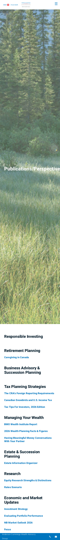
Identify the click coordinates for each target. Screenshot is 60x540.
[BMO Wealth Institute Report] (20, 424)
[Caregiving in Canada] (16, 357)
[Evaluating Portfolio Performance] (23, 516)
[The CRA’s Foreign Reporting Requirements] (29, 393)
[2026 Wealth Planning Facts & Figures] (26, 431)
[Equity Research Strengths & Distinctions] (27, 480)
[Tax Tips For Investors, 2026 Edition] (24, 407)
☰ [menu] (56, 4)
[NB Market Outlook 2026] (18, 522)
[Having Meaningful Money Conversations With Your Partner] (28, 439)
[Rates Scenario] (13, 487)
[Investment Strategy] (16, 509)
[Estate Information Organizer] (21, 463)
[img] (30, 162)
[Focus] (7, 529)
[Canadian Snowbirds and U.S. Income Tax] (28, 400)
